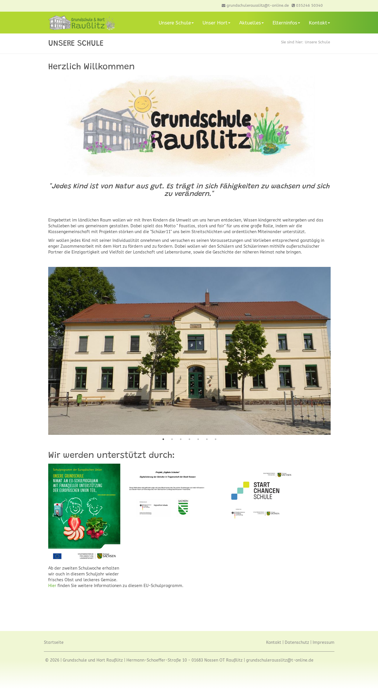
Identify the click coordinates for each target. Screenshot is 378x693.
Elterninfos (286, 23)
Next (335, 351)
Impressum (323, 642)
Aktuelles (251, 23)
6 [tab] (207, 439)
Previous (44, 351)
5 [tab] (198, 439)
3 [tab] (181, 439)
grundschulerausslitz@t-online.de (279, 660)
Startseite (54, 642)
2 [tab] (172, 439)
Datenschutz (297, 642)
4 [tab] (189, 439)
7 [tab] (215, 439)
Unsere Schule (176, 23)
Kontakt (319, 23)
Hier (53, 585)
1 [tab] (163, 439)
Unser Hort (216, 23)
